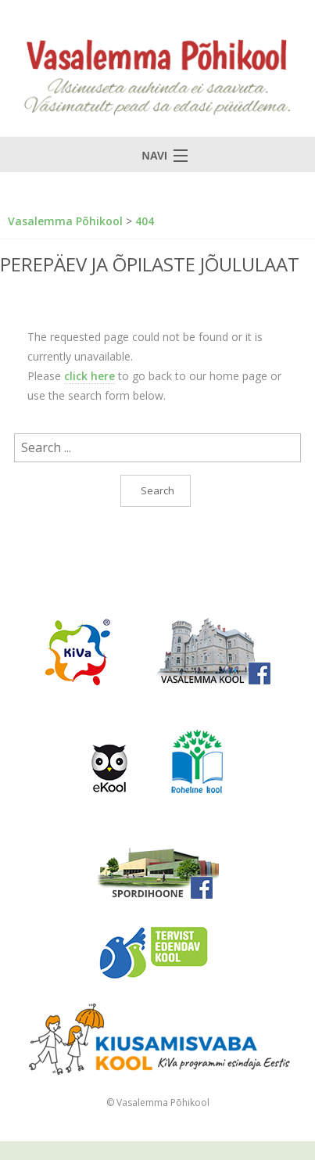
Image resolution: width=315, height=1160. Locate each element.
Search (157, 490)
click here (89, 375)
